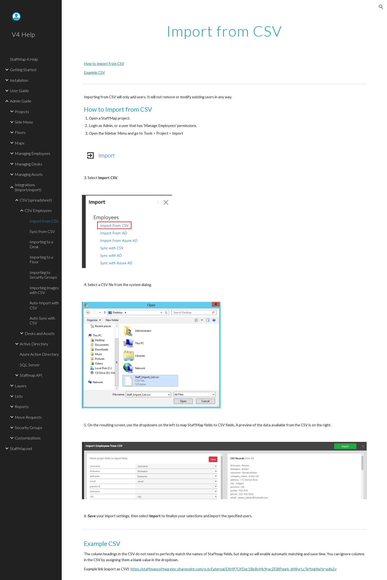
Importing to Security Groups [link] (43, 274)
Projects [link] (22, 111)
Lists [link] (19, 396)
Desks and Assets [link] (40, 333)
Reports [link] (22, 406)
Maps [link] (19, 143)
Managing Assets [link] (29, 174)
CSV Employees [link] (38, 210)
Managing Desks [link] (28, 164)
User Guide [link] (19, 90)
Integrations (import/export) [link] (28, 187)
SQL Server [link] (30, 364)
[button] (381, 7)
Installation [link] (19, 80)
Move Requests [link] (28, 417)
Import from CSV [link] (44, 221)
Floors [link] (20, 132)
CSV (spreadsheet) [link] (36, 200)
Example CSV (94, 72)
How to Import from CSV (104, 64)
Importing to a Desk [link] (41, 244)
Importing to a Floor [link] (41, 259)
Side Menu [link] (24, 122)
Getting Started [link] (23, 69)
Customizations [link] (28, 437)
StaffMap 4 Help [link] (24, 59)
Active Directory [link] (34, 343)
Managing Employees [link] (32, 153)
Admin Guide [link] (20, 101)
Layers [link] (20, 385)
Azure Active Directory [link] (39, 354)
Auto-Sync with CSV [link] (42, 320)
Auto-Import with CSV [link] (44, 305)
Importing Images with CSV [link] (44, 290)
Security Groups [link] (28, 427)
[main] (224, 31)
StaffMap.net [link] (21, 448)
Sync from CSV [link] (42, 231)
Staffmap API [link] (31, 375)
